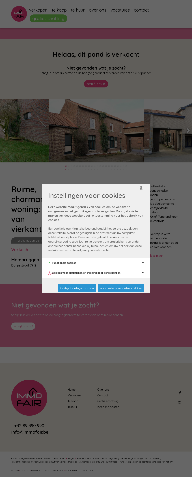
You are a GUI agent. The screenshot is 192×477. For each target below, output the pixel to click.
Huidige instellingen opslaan (77, 288)
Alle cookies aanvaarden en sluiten (121, 288)
